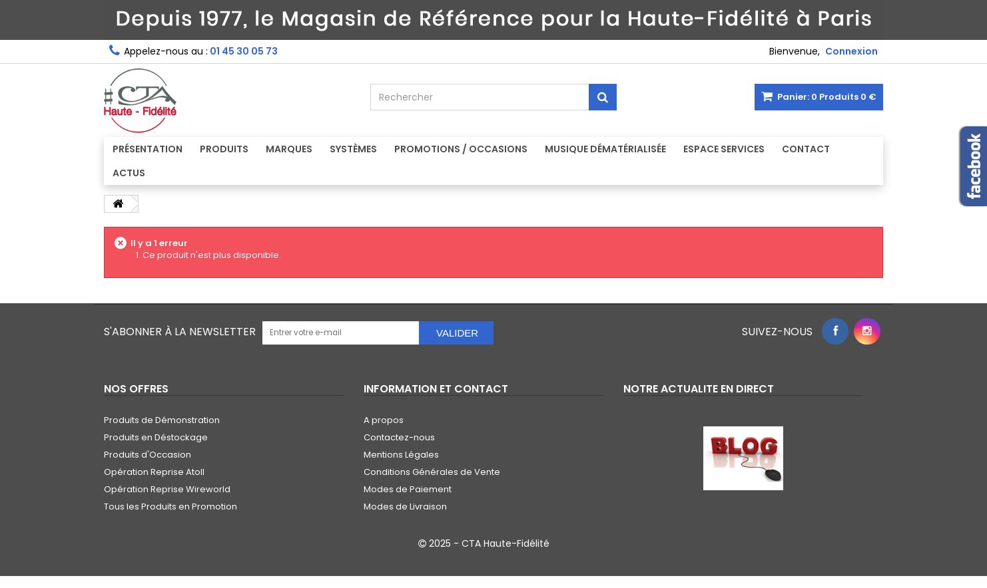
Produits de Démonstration (162, 420)
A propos (384, 420)
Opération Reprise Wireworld (167, 489)
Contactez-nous (399, 437)
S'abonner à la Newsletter (180, 331)
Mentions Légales (401, 454)
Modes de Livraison (405, 506)
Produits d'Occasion (147, 454)
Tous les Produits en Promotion (170, 506)
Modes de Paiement (408, 489)
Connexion (851, 51)
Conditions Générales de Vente (432, 472)
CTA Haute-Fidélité (505, 543)
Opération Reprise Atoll (154, 472)
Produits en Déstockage (156, 437)
